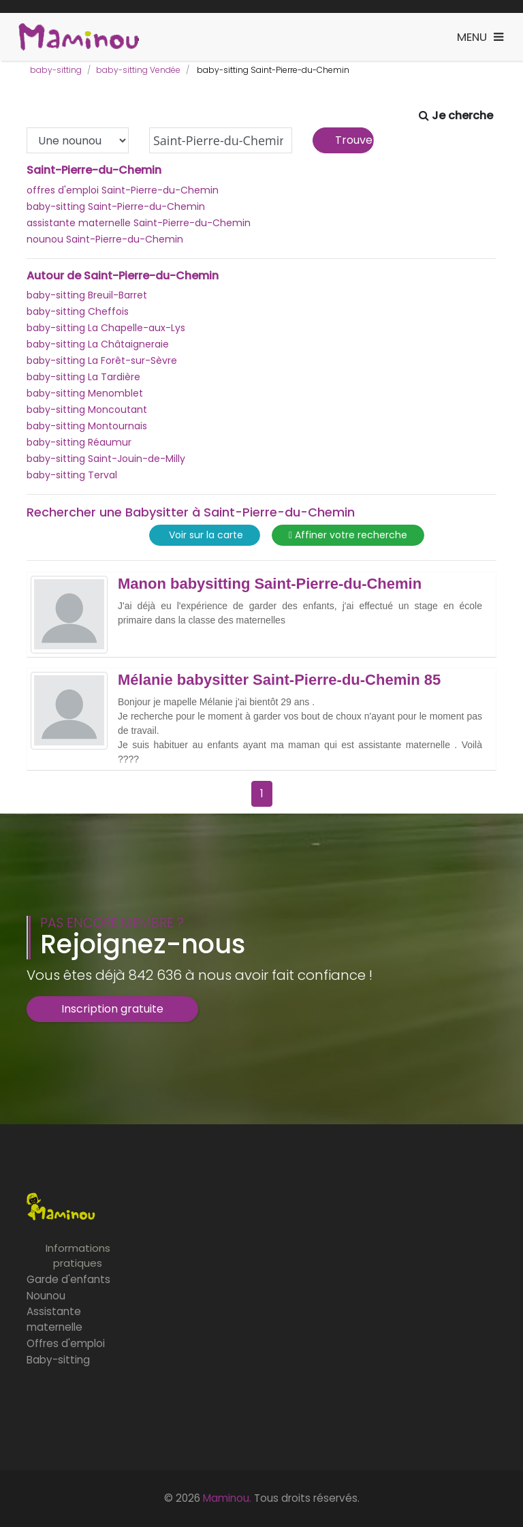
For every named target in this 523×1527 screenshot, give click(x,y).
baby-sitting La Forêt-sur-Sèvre (102, 360)
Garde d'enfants (68, 1279)
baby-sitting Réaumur (79, 442)
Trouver (354, 140)
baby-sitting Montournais (87, 426)
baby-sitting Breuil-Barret (87, 295)
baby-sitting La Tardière (83, 377)
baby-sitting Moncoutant (87, 409)
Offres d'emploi (66, 1343)
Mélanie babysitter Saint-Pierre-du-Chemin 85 (279, 680)
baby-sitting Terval (72, 475)
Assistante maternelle (54, 1319)
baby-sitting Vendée (138, 70)
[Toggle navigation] (480, 37)
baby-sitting (56, 70)
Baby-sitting (58, 1360)
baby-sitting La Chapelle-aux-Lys (106, 328)
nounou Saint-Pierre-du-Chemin (105, 239)
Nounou (46, 1296)
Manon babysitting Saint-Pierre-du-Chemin (270, 584)
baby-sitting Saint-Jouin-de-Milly (106, 458)
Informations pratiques (78, 1256)
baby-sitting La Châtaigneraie (98, 344)
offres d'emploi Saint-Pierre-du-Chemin (123, 190)
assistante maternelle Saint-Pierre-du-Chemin (139, 223)
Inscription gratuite (112, 1009)
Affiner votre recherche (348, 535)
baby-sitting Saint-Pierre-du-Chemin (116, 206)
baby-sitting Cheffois (78, 311)
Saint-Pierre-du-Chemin (94, 170)
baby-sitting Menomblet (85, 393)
